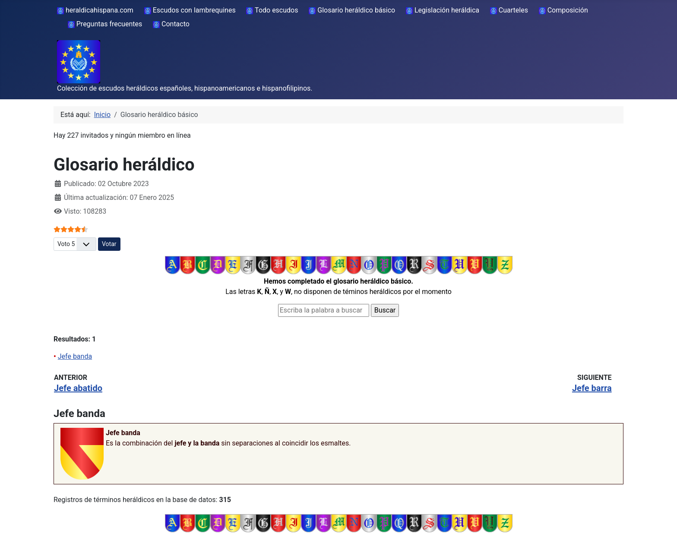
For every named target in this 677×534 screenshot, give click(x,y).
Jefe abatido (78, 388)
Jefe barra (592, 388)
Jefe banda (75, 356)
